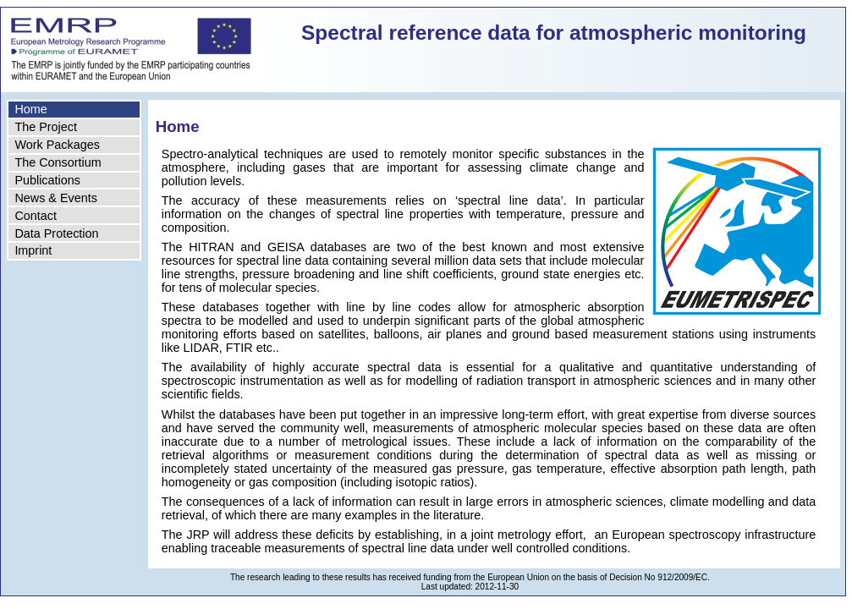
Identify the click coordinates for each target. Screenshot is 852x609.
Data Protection (56, 233)
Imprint (33, 250)
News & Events (55, 198)
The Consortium (57, 162)
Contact (35, 215)
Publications (47, 180)
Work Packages (57, 144)
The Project (45, 127)
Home (30, 109)
